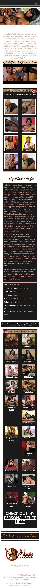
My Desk (11, 392)
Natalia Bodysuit (28, 423)
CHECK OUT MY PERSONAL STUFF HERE (20, 517)
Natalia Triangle (11, 471)
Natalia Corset (28, 407)
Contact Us (10, 583)
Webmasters (13, 586)
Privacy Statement (20, 565)
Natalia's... (28, 361)
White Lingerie (11, 361)
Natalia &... (28, 377)
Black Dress (28, 438)
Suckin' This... (11, 346)
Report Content (25, 586)
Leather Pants (28, 346)
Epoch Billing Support (24, 583)
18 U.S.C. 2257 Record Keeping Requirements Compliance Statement (19, 577)
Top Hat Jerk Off (28, 471)
